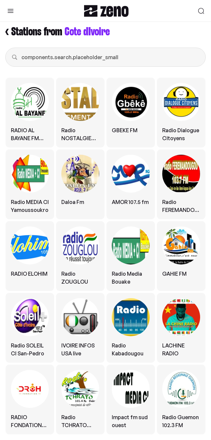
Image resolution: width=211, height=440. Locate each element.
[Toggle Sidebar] (10, 11)
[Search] (201, 11)
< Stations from (57, 31)
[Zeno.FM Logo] (106, 11)
